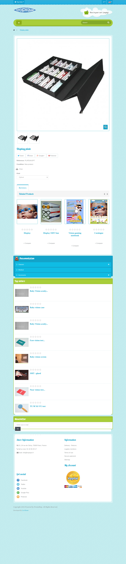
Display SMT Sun (51, 233)
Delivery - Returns (70, 500)
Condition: (20, 164)
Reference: (21, 160)
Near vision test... (37, 397)
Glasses (21, 265)
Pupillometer (35, 446)
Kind (19, 173)
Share (30, 155)
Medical (21, 270)
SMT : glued (35, 380)
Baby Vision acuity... (39, 298)
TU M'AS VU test (38, 413)
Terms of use (68, 508)
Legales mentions (70, 504)
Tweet (21, 155)
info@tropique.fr (28, 508)
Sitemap (67, 515)
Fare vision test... (37, 347)
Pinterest (52, 155)
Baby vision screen (38, 364)
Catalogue (98, 233)
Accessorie (22, 276)
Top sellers (20, 287)
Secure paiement (70, 511)
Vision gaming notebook (75, 234)
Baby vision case (37, 314)
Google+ (40, 155)
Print (21, 169)
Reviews (22, 188)
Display (27, 233)
